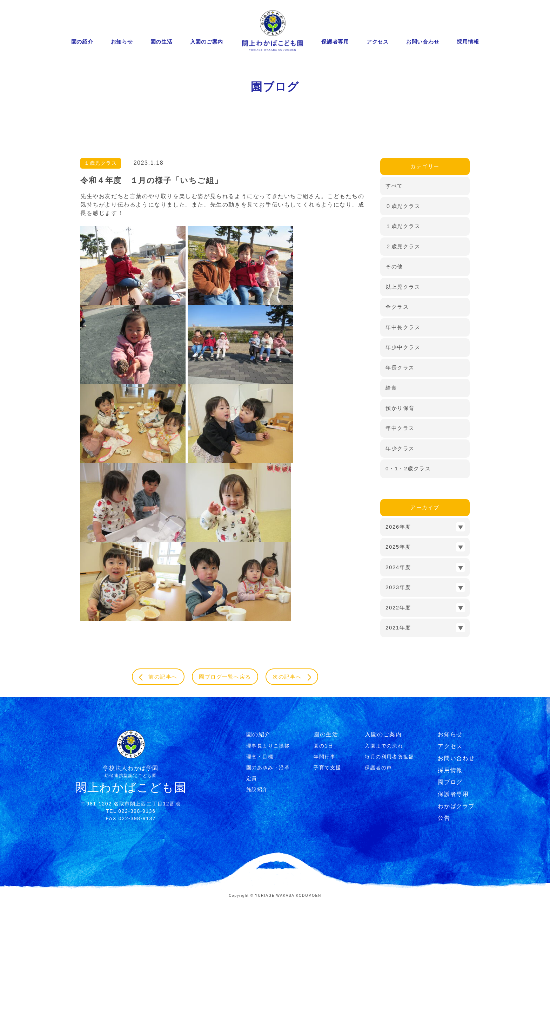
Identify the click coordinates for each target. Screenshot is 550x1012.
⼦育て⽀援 (327, 878)
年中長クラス (403, 436)
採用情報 (468, 42)
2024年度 (398, 676)
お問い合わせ (423, 42)
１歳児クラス (101, 272)
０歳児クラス (403, 315)
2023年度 (398, 696)
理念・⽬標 (260, 867)
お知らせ (122, 42)
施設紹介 (257, 899)
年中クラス (400, 537)
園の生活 (161, 42)
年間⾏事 (324, 867)
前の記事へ (152, 786)
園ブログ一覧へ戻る (225, 786)
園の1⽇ (323, 856)
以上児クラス (403, 395)
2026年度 (398, 635)
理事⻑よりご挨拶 (268, 856)
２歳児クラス (403, 355)
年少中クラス (403, 456)
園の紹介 (82, 42)
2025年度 (398, 656)
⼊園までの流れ (384, 856)
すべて (394, 295)
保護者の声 (378, 878)
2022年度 (398, 716)
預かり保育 (400, 517)
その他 (394, 375)
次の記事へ (297, 786)
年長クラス (400, 476)
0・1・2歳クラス (408, 577)
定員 (251, 889)
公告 (444, 928)
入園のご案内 (206, 42)
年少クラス (400, 557)
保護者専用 (335, 42)
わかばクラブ (456, 916)
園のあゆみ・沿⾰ (268, 878)
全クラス (397, 416)
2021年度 (398, 736)
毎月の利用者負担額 (389, 867)
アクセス (378, 42)
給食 (391, 497)
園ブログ (450, 892)
